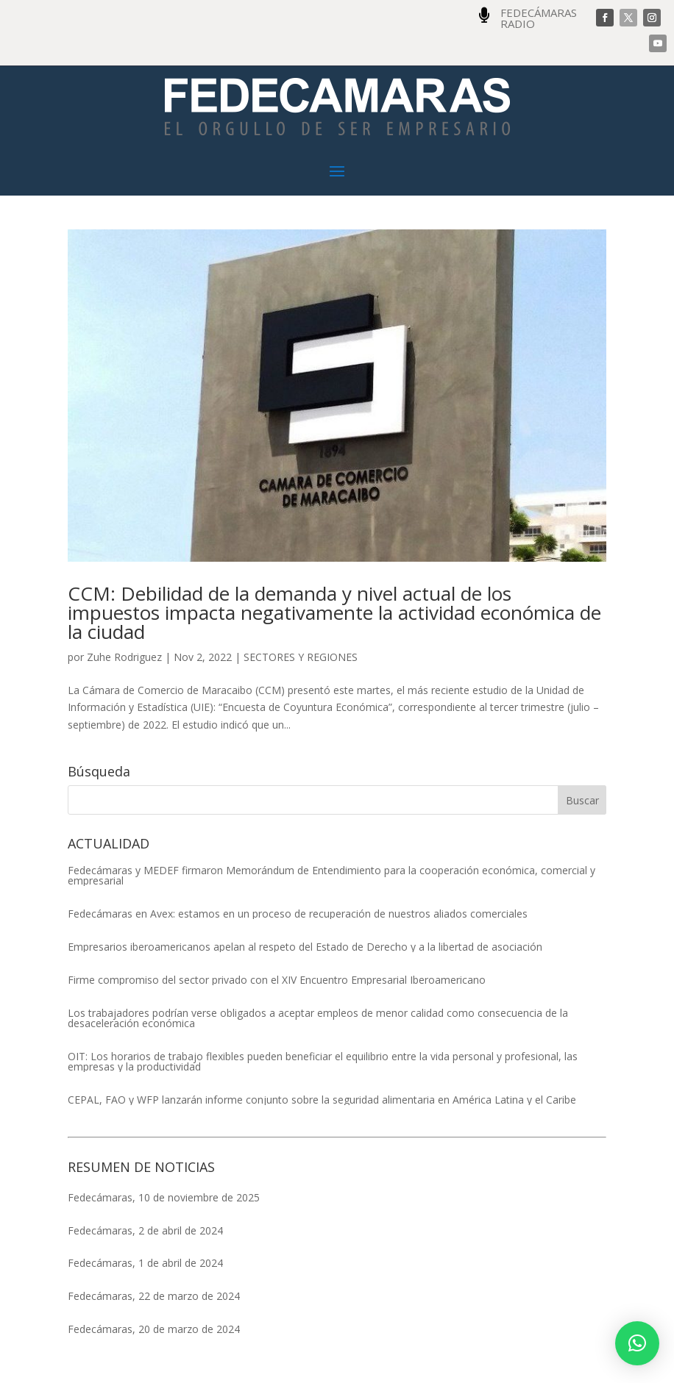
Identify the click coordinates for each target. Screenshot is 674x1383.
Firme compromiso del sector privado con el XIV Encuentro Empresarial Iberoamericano (277, 980)
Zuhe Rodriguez (124, 657)
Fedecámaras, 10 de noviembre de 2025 (164, 1197)
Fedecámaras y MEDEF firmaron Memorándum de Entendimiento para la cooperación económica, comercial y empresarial (331, 875)
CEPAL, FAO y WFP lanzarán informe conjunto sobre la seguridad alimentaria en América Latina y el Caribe (322, 1100)
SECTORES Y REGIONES (301, 657)
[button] (637, 1343)
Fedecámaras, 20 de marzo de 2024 (154, 1329)
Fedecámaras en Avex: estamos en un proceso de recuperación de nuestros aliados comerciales (298, 914)
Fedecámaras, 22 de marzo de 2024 (154, 1296)
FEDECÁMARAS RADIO (538, 18)
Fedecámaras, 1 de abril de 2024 (145, 1263)
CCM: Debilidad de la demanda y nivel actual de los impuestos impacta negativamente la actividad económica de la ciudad (334, 612)
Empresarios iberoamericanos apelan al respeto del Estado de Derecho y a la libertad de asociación (305, 947)
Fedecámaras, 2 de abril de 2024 (145, 1230)
